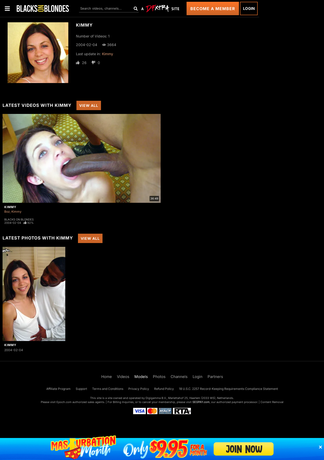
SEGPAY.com (201, 402)
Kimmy (107, 54)
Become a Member (212, 8)
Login (249, 8)
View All (88, 105)
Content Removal (272, 402)
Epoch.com (64, 402)
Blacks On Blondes (19, 219)
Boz (7, 211)
